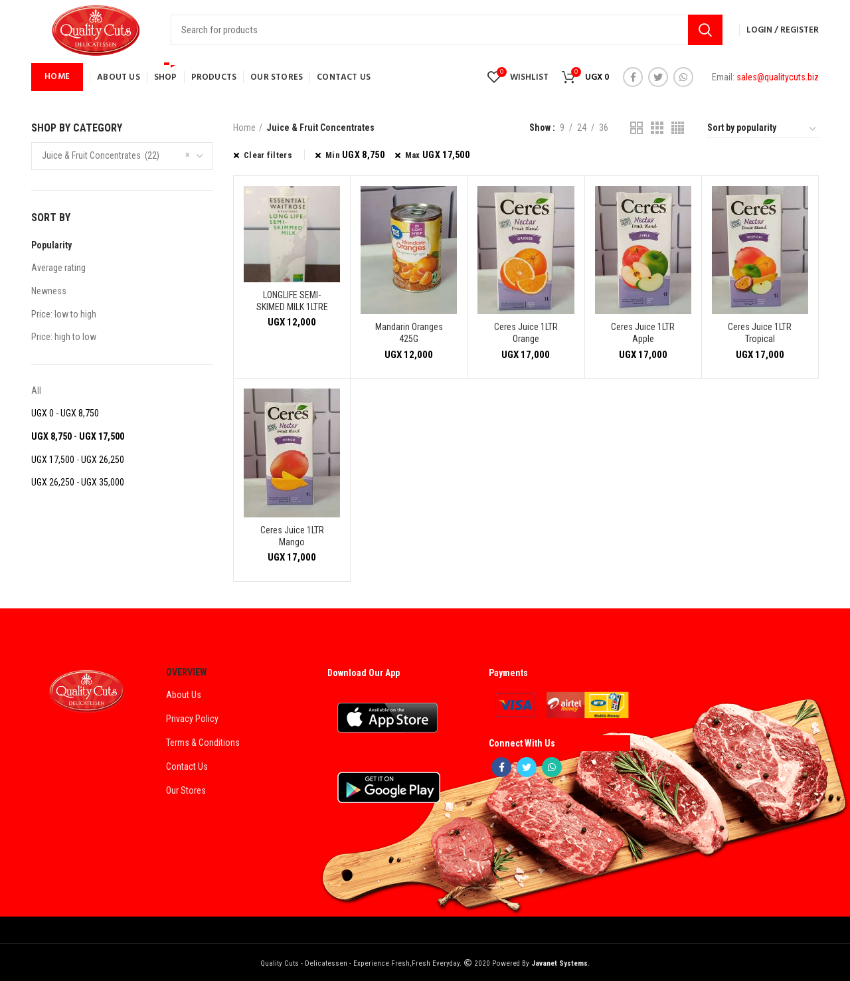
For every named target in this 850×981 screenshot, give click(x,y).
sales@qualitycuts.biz (777, 77)
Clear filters (268, 155)
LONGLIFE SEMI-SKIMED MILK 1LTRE (292, 301)
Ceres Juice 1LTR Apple (643, 332)
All (36, 390)
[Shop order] (762, 129)
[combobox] (122, 156)
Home (244, 127)
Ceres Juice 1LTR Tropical (760, 332)
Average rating (58, 267)
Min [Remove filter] (354, 154)
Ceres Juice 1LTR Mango (292, 536)
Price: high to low (63, 336)
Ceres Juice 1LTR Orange (526, 332)
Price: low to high (63, 314)
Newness (48, 291)
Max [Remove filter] (437, 154)
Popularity (51, 245)
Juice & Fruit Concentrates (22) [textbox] (100, 155)
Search (705, 30)
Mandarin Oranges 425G (409, 332)
